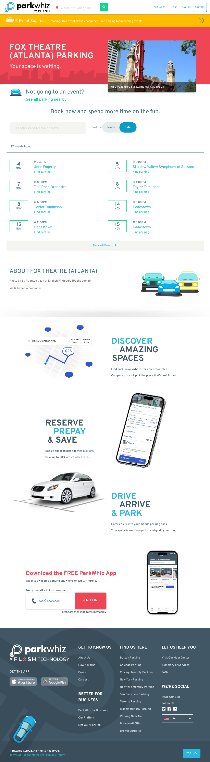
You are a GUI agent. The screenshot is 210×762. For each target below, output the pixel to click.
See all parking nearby (46, 99)
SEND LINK (91, 600)
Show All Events (105, 245)
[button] (138, 724)
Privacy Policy (55, 755)
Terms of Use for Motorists (27, 755)
